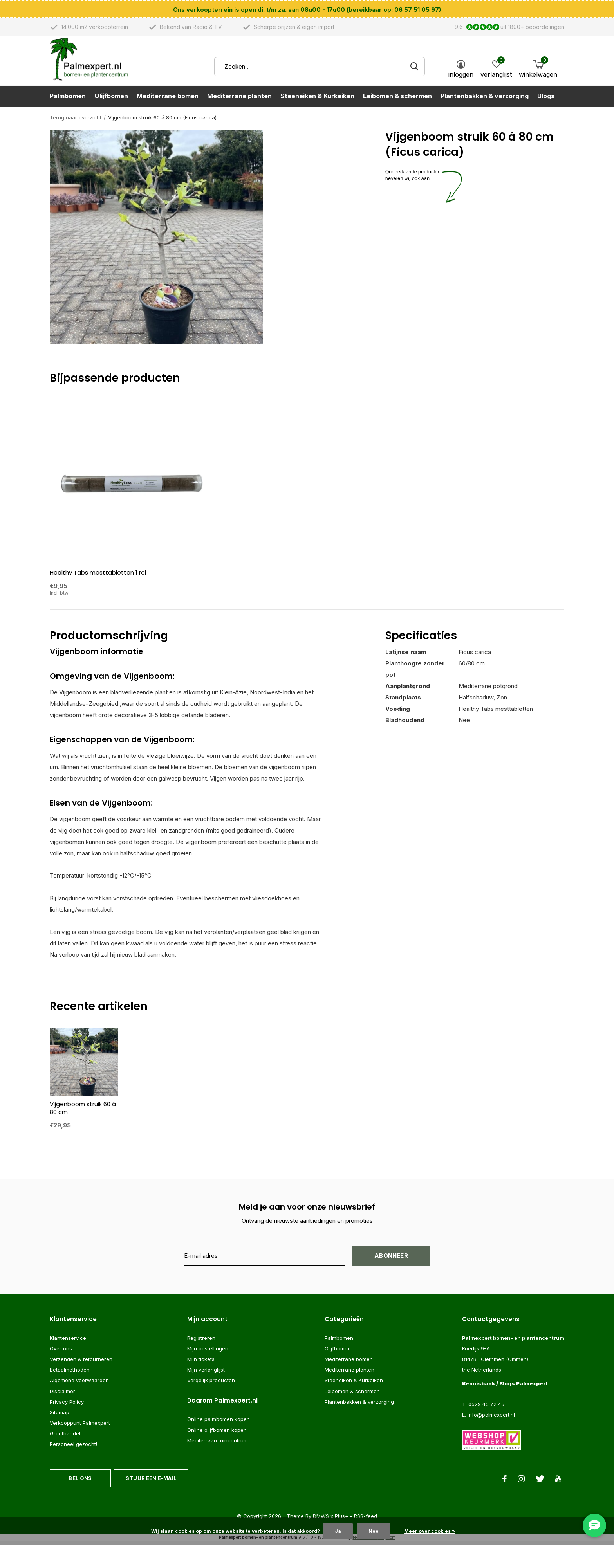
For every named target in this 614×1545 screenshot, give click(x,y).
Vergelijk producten (211, 1384)
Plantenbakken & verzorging (485, 100)
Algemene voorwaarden (79, 1384)
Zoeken (414, 71)
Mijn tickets (201, 1362)
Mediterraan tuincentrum (217, 1444)
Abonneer (391, 1259)
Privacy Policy (67, 1405)
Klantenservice (68, 1341)
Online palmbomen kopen (218, 1422)
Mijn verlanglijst (206, 1373)
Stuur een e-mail (151, 1481)
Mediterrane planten (239, 100)
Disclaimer (62, 1394)
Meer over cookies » (429, 1531)
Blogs (545, 100)
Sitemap (59, 1416)
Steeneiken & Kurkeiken (317, 100)
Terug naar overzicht (75, 121)
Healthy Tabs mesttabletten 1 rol (98, 576)
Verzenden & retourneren (81, 1362)
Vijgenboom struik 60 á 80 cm (83, 1111)
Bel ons (80, 1481)
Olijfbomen (111, 100)
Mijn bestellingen (207, 1352)
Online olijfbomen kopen (217, 1433)
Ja (338, 1531)
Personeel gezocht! (73, 1447)
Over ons (61, 1352)
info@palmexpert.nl (491, 1418)
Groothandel (65, 1437)
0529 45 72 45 (486, 1407)
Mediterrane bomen (168, 100)
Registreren (201, 1341)
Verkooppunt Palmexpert (80, 1426)
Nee (373, 1531)
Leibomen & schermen (397, 100)
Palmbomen (68, 100)
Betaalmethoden (70, 1373)
